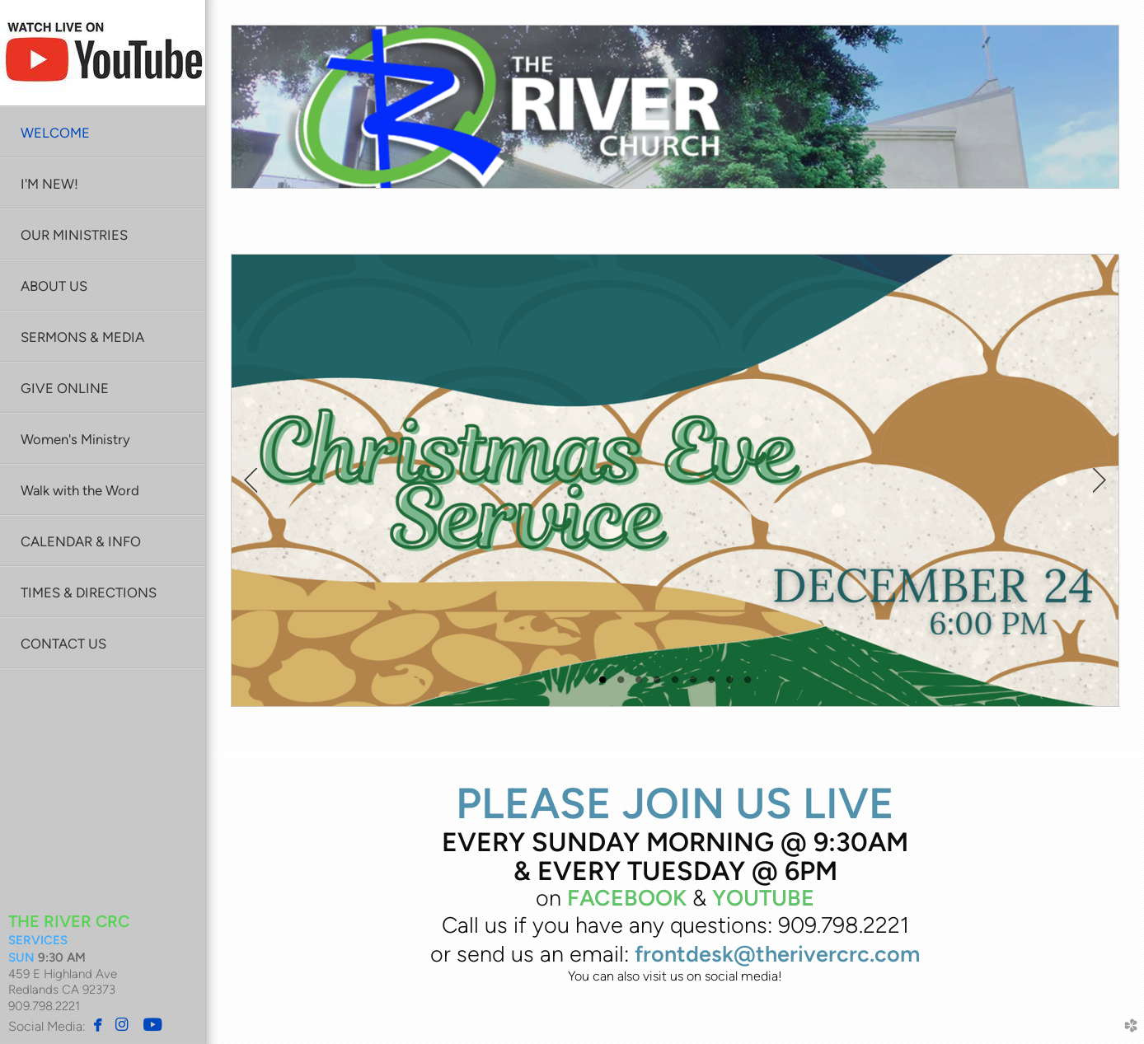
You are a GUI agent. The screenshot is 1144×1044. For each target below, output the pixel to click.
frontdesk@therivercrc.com (777, 953)
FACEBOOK (627, 897)
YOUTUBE (763, 897)
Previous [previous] (250, 480)
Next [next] (1099, 480)
